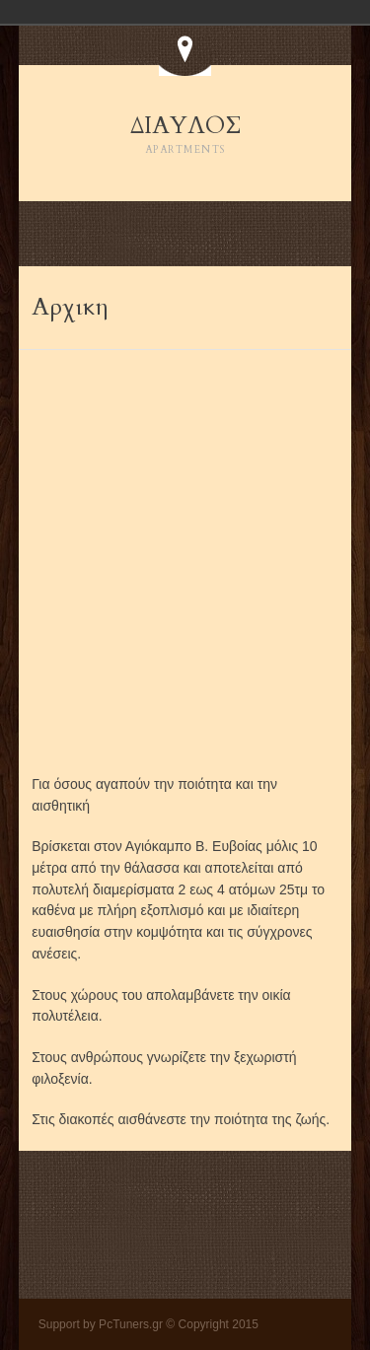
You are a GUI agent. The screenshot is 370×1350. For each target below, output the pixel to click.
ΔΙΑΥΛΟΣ (185, 135)
